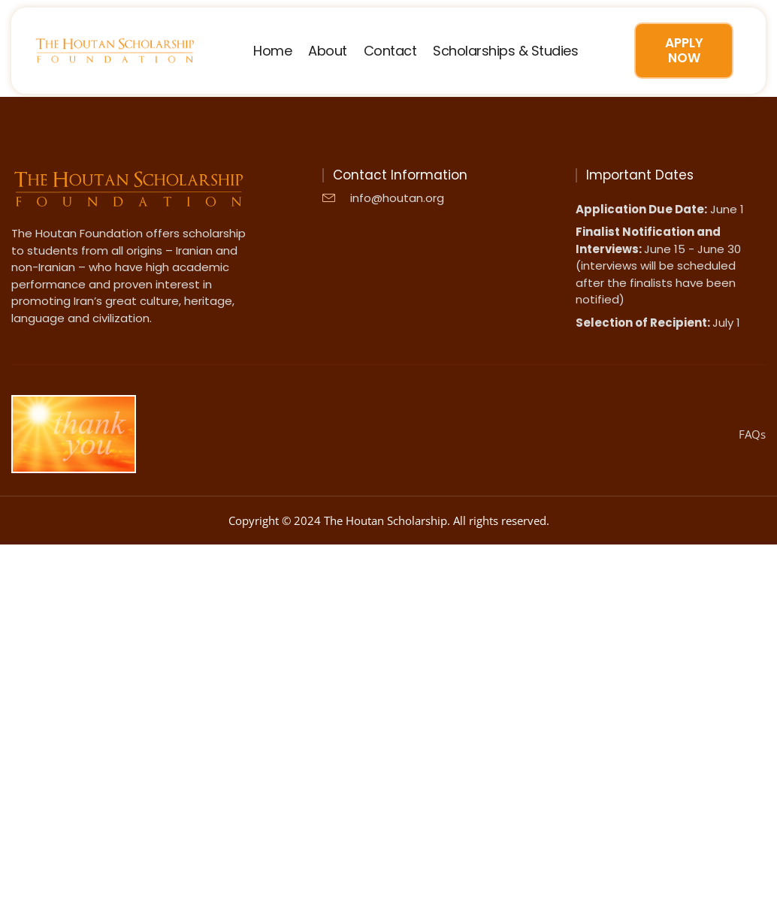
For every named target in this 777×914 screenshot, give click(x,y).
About (327, 51)
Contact (390, 51)
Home (272, 51)
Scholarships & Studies (505, 51)
